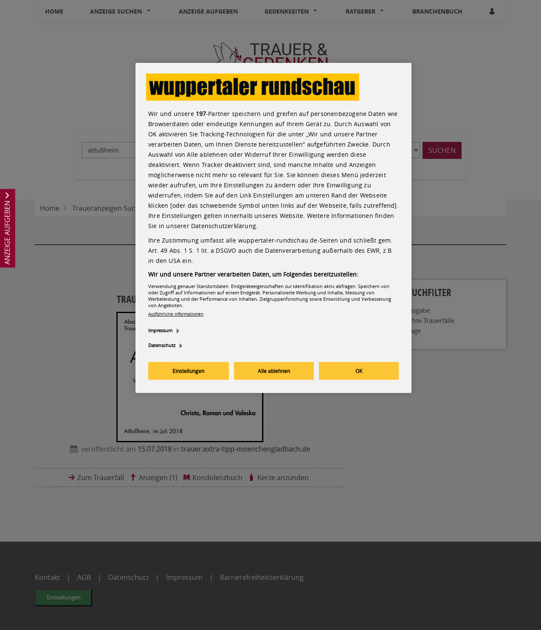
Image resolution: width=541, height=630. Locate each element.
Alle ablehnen (274, 370)
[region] (273, 228)
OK (358, 370)
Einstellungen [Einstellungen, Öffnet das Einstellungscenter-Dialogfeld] (188, 370)
